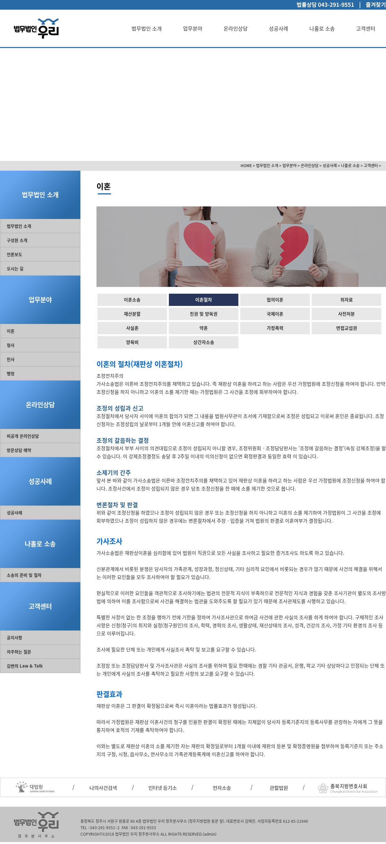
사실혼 (132, 328)
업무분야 (192, 28)
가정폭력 (275, 328)
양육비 (132, 342)
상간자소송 (203, 342)
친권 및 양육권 (203, 313)
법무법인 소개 (147, 28)
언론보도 (14, 254)
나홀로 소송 (322, 28)
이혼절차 (203, 299)
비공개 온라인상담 (23, 436)
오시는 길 (15, 268)
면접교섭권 (346, 328)
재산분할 (132, 313)
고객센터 (365, 28)
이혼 (10, 331)
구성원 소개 (17, 240)
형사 (10, 345)
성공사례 (278, 28)
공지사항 (14, 637)
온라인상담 (236, 28)
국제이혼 (275, 313)
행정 (10, 373)
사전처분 (346, 313)
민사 (10, 359)
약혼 (203, 328)
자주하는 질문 (19, 652)
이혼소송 (132, 299)
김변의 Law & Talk (25, 666)
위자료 (346, 299)
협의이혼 (275, 299)
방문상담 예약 (19, 450)
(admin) (209, 834)
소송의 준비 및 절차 (24, 575)
